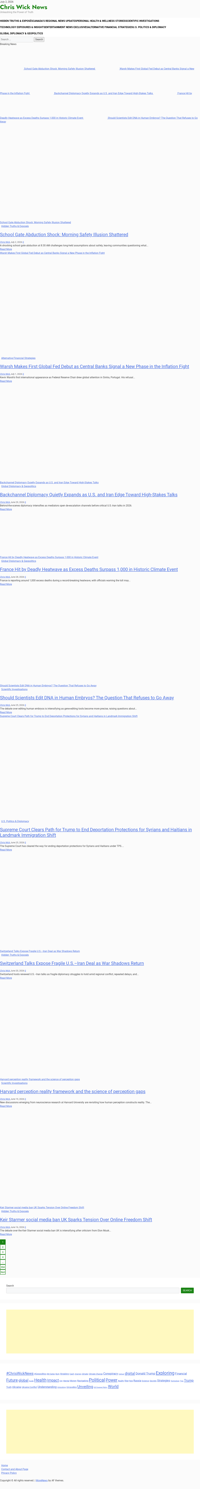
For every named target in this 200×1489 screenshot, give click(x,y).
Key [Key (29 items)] (61, 1387)
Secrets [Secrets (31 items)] (153, 1387)
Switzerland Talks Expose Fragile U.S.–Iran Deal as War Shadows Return (40, 957)
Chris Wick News (23, 7)
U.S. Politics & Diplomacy (154, 30)
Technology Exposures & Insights (23, 30)
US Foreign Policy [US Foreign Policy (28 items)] (100, 1394)
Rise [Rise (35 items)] (127, 1387)
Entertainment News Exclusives (69, 30)
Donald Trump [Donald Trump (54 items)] (145, 1380)
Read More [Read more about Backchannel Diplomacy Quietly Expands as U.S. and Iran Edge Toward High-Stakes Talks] (6, 516)
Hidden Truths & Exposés (17, 22)
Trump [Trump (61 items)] (189, 1387)
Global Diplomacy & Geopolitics (22, 39)
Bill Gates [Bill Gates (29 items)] (51, 1380)
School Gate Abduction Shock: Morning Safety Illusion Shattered (48, 75)
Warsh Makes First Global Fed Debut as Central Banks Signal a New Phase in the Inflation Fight (52, 259)
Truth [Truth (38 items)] (9, 1393)
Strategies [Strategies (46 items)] (163, 1387)
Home (4, 1472)
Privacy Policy (9, 1479)
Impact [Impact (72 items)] (53, 1387)
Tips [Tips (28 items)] (181, 1388)
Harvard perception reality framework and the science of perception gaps (40, 1085)
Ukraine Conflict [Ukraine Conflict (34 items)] (29, 1394)
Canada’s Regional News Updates (58, 22)
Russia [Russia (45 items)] (137, 1387)
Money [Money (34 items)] (73, 1387)
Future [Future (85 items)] (12, 1386)
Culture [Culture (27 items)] (121, 1381)
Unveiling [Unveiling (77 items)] (85, 1393)
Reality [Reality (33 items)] (121, 1387)
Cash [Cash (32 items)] (72, 1380)
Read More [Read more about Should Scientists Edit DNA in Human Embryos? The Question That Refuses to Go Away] (6, 718)
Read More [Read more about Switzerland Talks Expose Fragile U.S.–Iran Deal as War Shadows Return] (6, 984)
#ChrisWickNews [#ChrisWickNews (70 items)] (20, 1380)
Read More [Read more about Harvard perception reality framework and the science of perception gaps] (6, 1112)
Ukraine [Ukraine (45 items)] (16, 1393)
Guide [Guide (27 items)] (31, 1388)
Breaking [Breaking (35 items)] (64, 1380)
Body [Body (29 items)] (57, 1380)
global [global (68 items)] (23, 1387)
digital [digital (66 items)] (130, 1380)
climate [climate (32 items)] (85, 1380)
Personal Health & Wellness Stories (106, 22)
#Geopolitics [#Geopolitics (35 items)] (40, 1380)
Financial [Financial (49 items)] (181, 1380)
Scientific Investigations (148, 22)
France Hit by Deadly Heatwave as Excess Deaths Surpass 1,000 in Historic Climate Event (49, 564)
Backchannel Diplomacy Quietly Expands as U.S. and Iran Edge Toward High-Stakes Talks (91, 99)
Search (10, 1292)
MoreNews (42, 1487)
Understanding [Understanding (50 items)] (47, 1393)
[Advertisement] (100, 1338)
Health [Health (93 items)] (40, 1386)
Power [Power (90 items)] (111, 1386)
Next (3, 1278)
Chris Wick (5, 248)
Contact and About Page (14, 1475)
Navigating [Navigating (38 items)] (82, 1387)
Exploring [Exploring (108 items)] (165, 1379)
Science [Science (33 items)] (145, 1387)
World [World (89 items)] (113, 1393)
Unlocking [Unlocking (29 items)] (61, 1394)
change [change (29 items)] (78, 1380)
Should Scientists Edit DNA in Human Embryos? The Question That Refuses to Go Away (48, 692)
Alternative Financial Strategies (114, 30)
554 (3, 1273)
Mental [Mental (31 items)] (66, 1387)
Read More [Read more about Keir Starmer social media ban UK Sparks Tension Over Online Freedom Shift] (6, 1240)
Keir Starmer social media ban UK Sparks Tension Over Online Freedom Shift (42, 1214)
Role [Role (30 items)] (131, 1387)
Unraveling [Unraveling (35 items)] (71, 1394)
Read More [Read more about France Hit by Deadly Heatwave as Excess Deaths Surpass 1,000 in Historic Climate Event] (6, 590)
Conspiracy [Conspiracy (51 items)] (110, 1380)
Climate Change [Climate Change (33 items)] (96, 1380)
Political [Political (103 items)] (97, 1386)
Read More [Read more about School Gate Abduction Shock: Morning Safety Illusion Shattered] (6, 255)
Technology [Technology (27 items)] (175, 1388)
